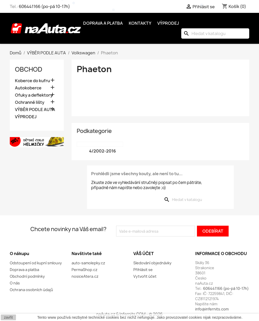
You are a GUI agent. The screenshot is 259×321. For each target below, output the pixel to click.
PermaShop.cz (84, 269)
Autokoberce (28, 88)
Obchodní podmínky (27, 276)
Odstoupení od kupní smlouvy (36, 262)
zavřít (8, 317)
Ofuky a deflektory (34, 95)
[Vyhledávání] (215, 33)
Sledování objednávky (152, 262)
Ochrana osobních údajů (31, 289)
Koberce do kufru (32, 80)
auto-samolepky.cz (88, 262)
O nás (15, 283)
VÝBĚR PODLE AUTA (35, 109)
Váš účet (143, 253)
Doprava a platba (103, 23)
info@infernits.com (212, 309)
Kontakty (140, 23)
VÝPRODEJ (26, 117)
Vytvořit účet (145, 276)
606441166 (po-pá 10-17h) (44, 6)
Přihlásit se (143, 269)
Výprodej (168, 23)
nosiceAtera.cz (85, 276)
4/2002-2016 (102, 151)
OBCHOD (28, 69)
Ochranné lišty (29, 102)
